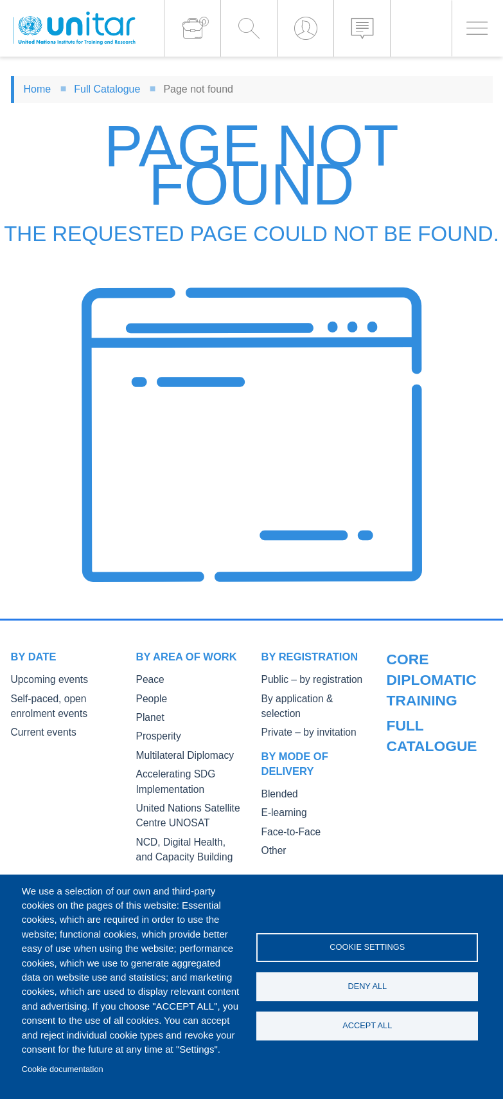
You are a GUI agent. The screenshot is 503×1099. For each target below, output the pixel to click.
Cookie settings (367, 945)
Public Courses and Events (439, 698)
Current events (39, 730)
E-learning (281, 795)
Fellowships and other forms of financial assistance (429, 861)
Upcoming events (44, 679)
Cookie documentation (62, 1069)
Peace (148, 679)
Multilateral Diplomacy (178, 753)
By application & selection (310, 698)
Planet (148, 716)
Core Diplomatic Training (434, 749)
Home (37, 89)
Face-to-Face (287, 813)
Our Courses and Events (434, 679)
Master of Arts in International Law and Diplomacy (428, 814)
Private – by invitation (302, 716)
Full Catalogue (107, 89)
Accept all (367, 1027)
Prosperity (155, 734)
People (149, 698)
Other (272, 832)
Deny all (367, 986)
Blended (277, 777)
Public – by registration (305, 679)
